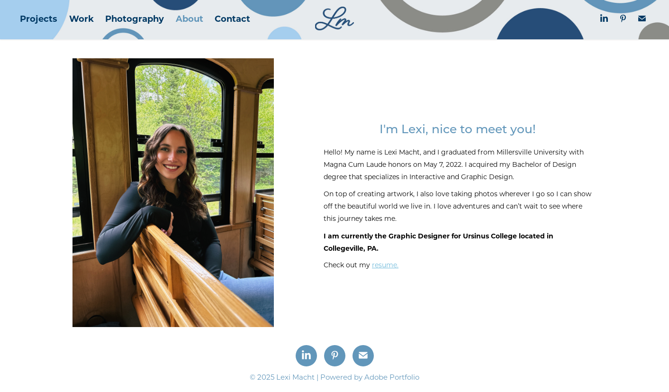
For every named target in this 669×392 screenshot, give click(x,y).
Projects (38, 18)
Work (81, 18)
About (189, 18)
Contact (232, 18)
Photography (134, 18)
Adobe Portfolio (391, 377)
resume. (385, 264)
